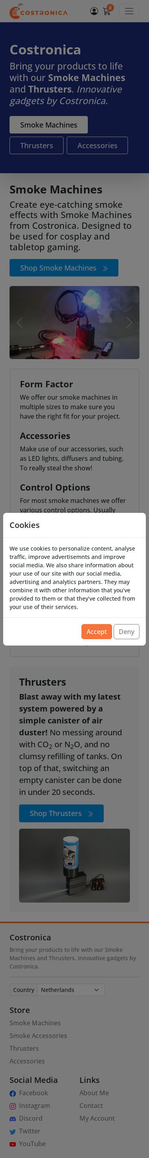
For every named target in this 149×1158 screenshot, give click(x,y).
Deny (126, 631)
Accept (97, 631)
